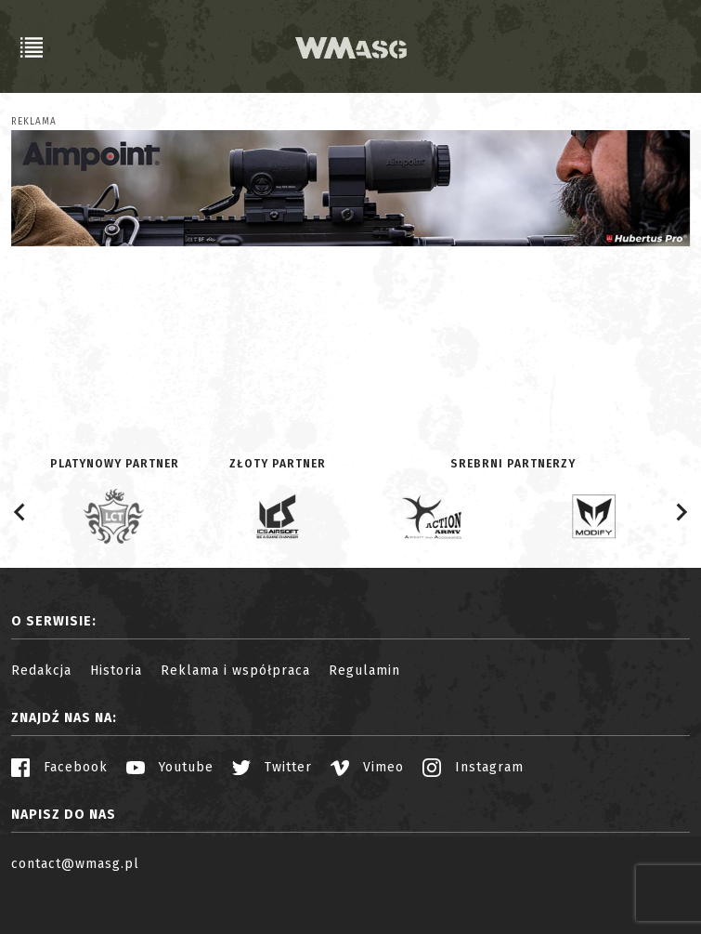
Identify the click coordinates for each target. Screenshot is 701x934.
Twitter (272, 767)
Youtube (170, 767)
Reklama (34, 121)
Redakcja (41, 670)
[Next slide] (680, 512)
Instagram (473, 767)
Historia (116, 670)
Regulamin (364, 670)
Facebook (59, 767)
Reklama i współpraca (235, 670)
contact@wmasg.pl (75, 864)
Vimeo (367, 767)
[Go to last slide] (20, 512)
